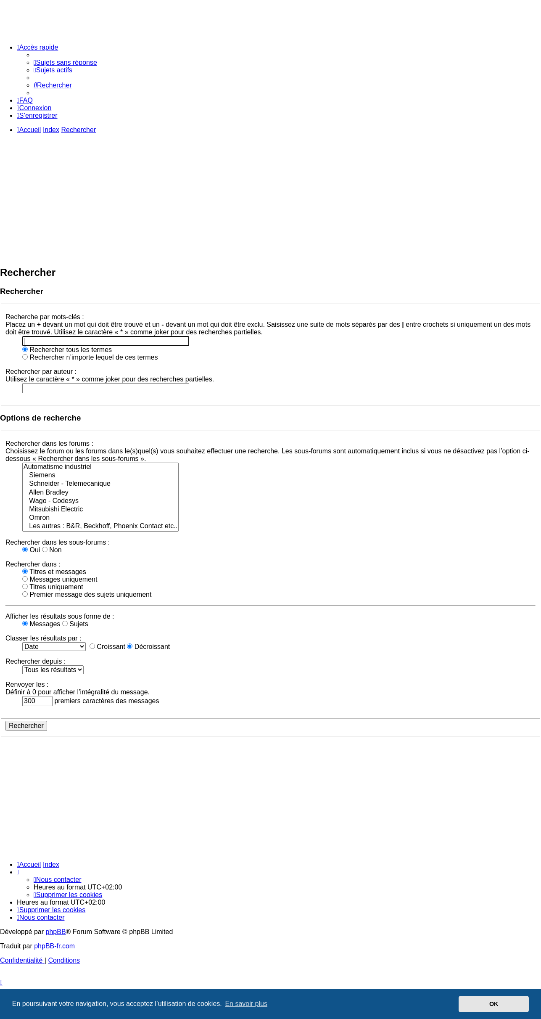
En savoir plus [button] (246, 1003)
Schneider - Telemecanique (100, 484)
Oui (31, 549)
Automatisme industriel (100, 467)
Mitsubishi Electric (100, 510)
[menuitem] (65, 62)
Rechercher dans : (33, 564)
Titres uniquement (52, 586)
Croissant (107, 646)
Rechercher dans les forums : (49, 443)
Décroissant (148, 646)
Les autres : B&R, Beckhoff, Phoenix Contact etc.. (100, 526)
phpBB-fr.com (54, 946)
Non (52, 549)
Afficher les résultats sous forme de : (59, 616)
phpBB (56, 931)
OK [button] (494, 1003)
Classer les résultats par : (43, 638)
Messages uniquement (59, 579)
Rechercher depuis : (35, 661)
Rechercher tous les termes (67, 349)
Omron (100, 518)
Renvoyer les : (26, 684)
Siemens (100, 475)
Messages (41, 623)
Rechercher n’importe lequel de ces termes (90, 357)
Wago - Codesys (100, 501)
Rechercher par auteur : (41, 371)
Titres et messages (54, 571)
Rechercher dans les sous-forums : (57, 542)
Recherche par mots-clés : (44, 316)
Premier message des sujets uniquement (86, 594)
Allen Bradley (100, 493)
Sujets (75, 623)
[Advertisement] (252, 199)
